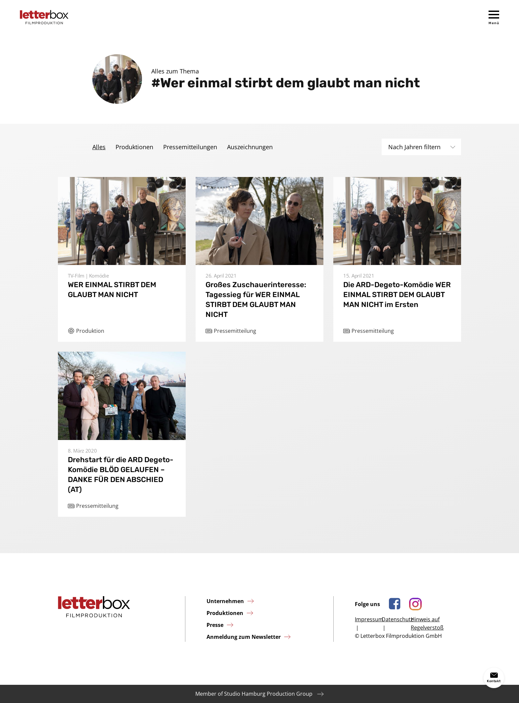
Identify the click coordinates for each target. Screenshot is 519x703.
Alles (99, 147)
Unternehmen (225, 601)
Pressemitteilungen (190, 147)
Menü (494, 23)
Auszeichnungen (250, 147)
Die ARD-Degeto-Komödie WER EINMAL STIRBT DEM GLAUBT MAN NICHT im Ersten (397, 294)
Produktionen (134, 147)
